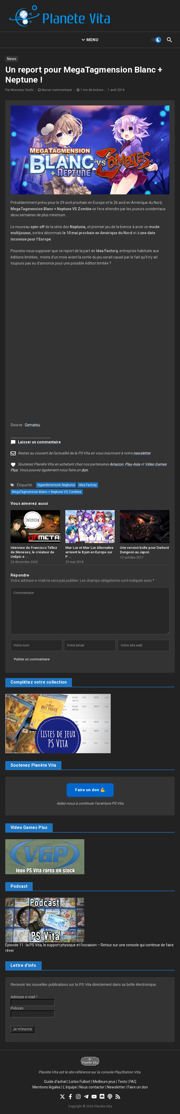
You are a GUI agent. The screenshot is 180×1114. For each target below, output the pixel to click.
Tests (122, 1081)
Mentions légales (46, 1087)
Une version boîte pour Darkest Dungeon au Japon (144, 550)
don (84, 470)
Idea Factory (88, 485)
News (11, 59)
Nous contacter (92, 1087)
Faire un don (138, 1087)
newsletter (141, 453)
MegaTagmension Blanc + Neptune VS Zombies (46, 492)
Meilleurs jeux (104, 1081)
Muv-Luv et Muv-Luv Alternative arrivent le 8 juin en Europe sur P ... (89, 552)
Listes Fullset (79, 1081)
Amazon (116, 464)
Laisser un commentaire (39, 442)
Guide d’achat (55, 1081)
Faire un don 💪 (90, 790)
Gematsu (32, 425)
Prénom (17, 1008)
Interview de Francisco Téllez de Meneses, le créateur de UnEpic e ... (34, 552)
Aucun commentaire (57, 90)
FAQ (132, 1081)
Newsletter (116, 1087)
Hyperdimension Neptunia (56, 485)
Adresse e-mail (24, 997)
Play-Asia (132, 464)
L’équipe (70, 1087)
